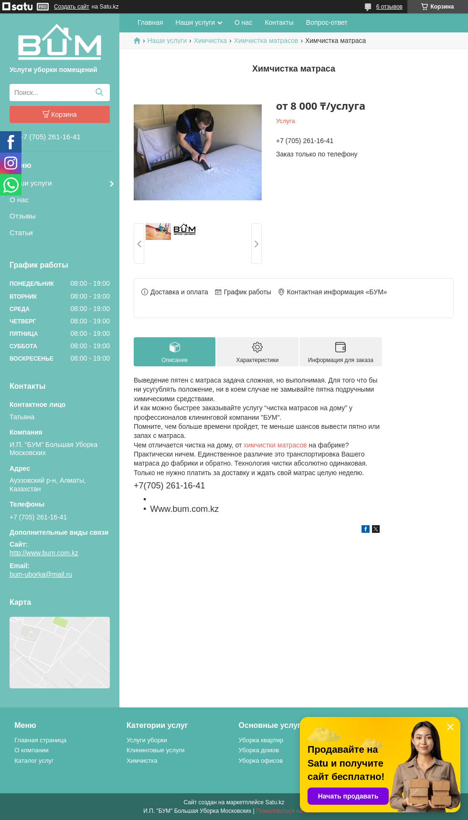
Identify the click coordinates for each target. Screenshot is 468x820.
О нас (19, 200)
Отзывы (23, 216)
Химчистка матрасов (266, 40)
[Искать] (99, 92)
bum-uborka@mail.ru (41, 574)
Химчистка (210, 40)
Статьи (21, 232)
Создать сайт (71, 6)
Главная (150, 22)
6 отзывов (389, 6)
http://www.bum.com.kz (44, 553)
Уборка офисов (261, 760)
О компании (31, 750)
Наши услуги (31, 183)
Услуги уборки (147, 740)
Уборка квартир (261, 740)
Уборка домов (259, 750)
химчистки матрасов (275, 445)
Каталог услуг (34, 760)
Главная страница (40, 740)
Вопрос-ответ (327, 22)
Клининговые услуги (156, 750)
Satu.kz (274, 802)
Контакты (279, 22)
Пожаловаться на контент (290, 811)
